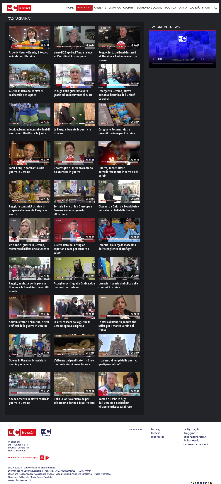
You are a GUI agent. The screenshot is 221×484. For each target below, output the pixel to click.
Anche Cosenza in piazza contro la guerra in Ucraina (28, 399)
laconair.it (157, 435)
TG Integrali (84, 7)
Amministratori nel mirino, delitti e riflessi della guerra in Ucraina (29, 323)
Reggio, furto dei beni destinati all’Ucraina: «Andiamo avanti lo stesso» (116, 56)
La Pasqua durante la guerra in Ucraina (71, 131)
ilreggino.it (190, 432)
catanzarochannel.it (196, 443)
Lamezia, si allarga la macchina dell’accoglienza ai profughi (115, 246)
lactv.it (155, 432)
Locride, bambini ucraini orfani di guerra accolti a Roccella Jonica (28, 131)
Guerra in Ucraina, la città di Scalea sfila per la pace (28, 92)
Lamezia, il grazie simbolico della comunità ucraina (117, 284)
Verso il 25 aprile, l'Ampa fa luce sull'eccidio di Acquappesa (72, 54)
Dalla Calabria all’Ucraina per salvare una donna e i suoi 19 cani (73, 399)
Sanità (182, 7)
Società (195, 7)
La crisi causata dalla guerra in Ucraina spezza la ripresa (71, 323)
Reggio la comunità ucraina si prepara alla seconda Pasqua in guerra (26, 209)
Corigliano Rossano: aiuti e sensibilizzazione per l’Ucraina (115, 131)
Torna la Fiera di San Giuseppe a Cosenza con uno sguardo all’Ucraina (74, 208)
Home (70, 7)
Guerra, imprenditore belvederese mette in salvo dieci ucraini (117, 169)
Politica (170, 7)
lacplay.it (157, 428)
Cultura (128, 7)
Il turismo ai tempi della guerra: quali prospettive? (116, 361)
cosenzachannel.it (194, 435)
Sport (206, 7)
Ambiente (100, 7)
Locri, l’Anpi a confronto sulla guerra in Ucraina (25, 169)
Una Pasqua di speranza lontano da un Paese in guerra (73, 169)
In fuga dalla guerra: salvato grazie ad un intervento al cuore (73, 92)
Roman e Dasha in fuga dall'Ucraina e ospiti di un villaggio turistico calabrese (118, 401)
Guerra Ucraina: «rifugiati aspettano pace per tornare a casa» (74, 246)
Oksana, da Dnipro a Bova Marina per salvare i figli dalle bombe (117, 208)
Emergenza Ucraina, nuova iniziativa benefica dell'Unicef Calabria (118, 92)
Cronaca (115, 7)
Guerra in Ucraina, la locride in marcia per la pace (26, 361)
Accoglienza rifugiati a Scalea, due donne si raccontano (73, 284)
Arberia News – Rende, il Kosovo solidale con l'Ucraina (27, 54)
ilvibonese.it (191, 439)
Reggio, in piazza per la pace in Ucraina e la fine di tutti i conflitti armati (27, 286)
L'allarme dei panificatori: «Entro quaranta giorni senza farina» (72, 361)
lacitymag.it (191, 428)
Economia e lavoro (149, 7)
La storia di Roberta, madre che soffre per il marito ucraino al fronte (119, 323)
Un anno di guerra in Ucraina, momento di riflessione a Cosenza (28, 246)
